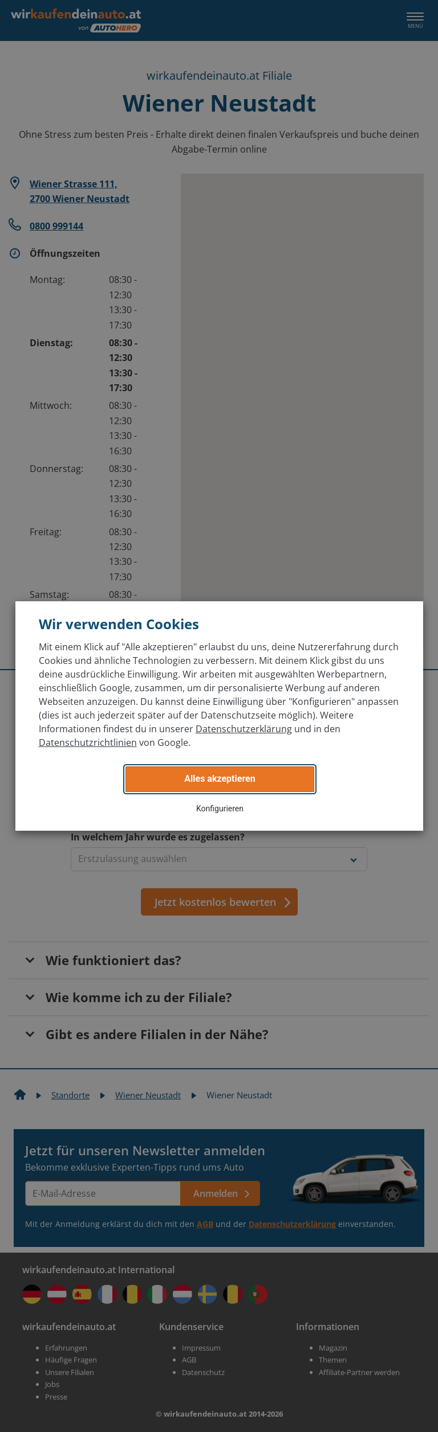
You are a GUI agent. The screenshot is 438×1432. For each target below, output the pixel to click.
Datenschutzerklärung (244, 729)
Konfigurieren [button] (220, 808)
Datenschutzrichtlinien (88, 742)
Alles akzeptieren (219, 778)
